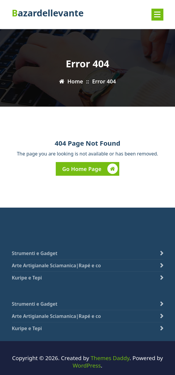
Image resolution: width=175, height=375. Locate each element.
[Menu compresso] (157, 15)
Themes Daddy (110, 358)
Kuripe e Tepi (27, 284)
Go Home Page (90, 169)
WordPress (87, 365)
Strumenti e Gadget (35, 259)
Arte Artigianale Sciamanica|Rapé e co (56, 272)
